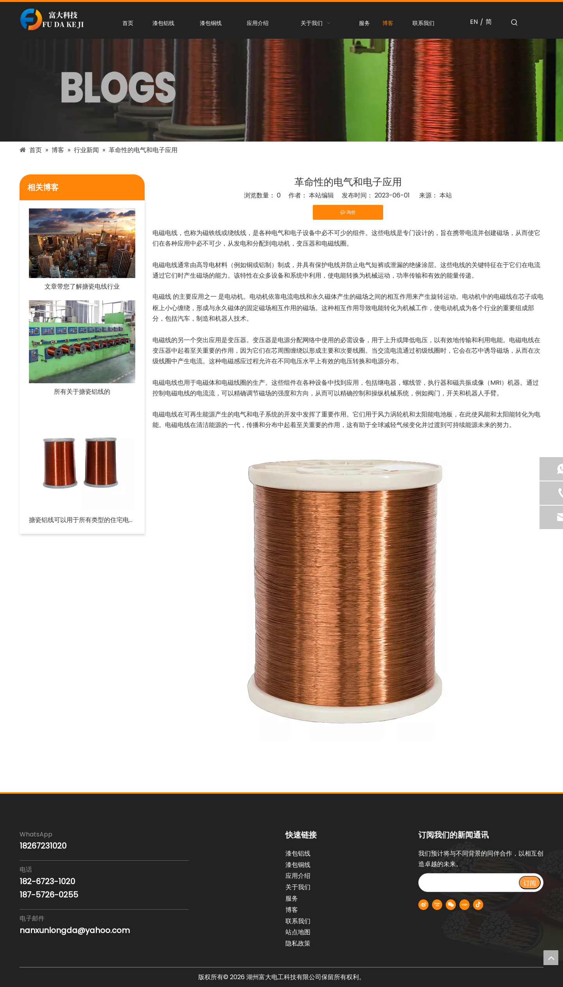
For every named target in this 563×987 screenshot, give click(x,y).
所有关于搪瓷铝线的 (82, 391)
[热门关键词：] (514, 23)
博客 (291, 909)
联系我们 (297, 921)
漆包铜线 (297, 864)
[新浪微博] (423, 904)
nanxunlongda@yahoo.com (75, 930)
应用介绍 (297, 875)
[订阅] (530, 882)
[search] (468, 883)
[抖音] (478, 904)
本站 (445, 195)
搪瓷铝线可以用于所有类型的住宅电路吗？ (82, 519)
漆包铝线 (297, 853)
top (550, 957)
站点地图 (297, 932)
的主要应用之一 (195, 296)
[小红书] (464, 904)
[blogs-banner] (281, 90)
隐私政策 (297, 943)
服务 (291, 898)
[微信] (451, 904)
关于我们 (297, 887)
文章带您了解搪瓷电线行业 (82, 286)
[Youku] (437, 904)
